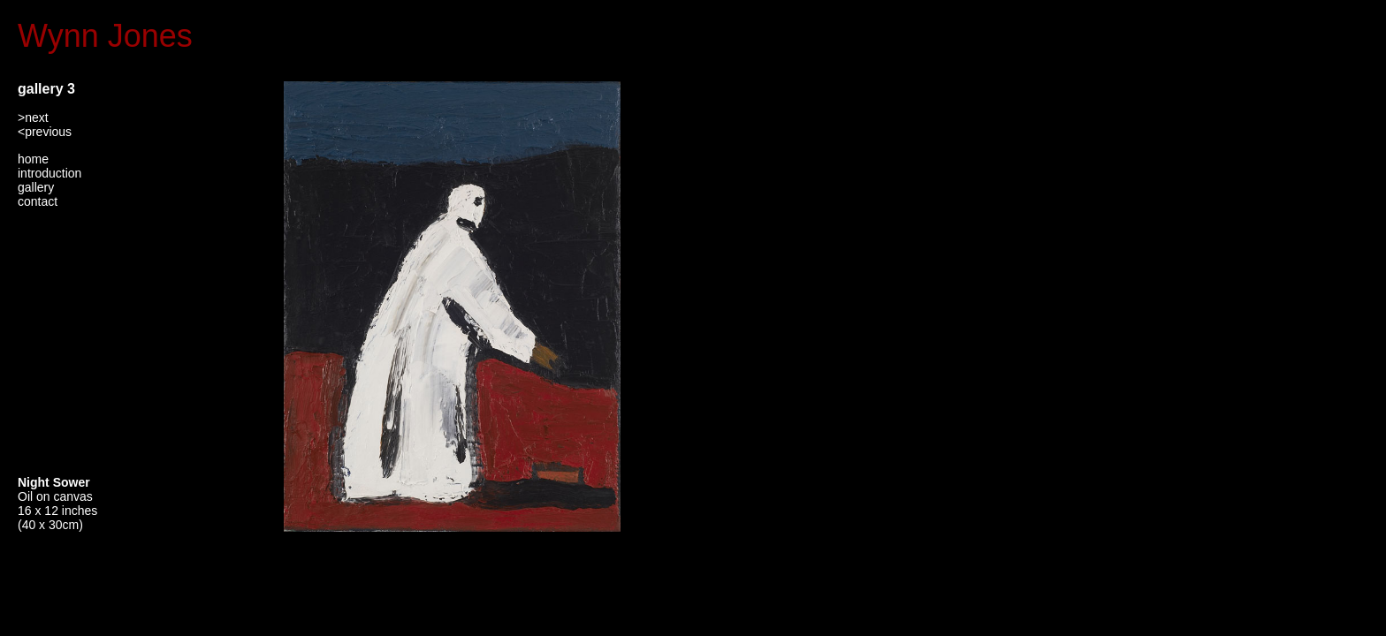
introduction (49, 173)
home (33, 159)
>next (33, 117)
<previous (45, 132)
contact (37, 201)
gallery (36, 187)
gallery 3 (46, 88)
